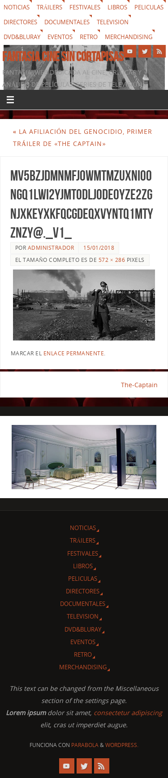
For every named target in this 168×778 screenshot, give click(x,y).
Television (113, 22)
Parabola (85, 745)
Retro (89, 37)
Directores (20, 22)
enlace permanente (73, 353)
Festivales (84, 7)
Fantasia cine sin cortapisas (63, 56)
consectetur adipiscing (128, 712)
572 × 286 (112, 260)
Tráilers (49, 7)
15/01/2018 (98, 248)
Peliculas (149, 7)
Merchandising (128, 37)
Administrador (51, 248)
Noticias (17, 7)
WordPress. (121, 745)
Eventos (60, 37)
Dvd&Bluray (22, 37)
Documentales (67, 22)
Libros (117, 7)
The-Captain (139, 384)
